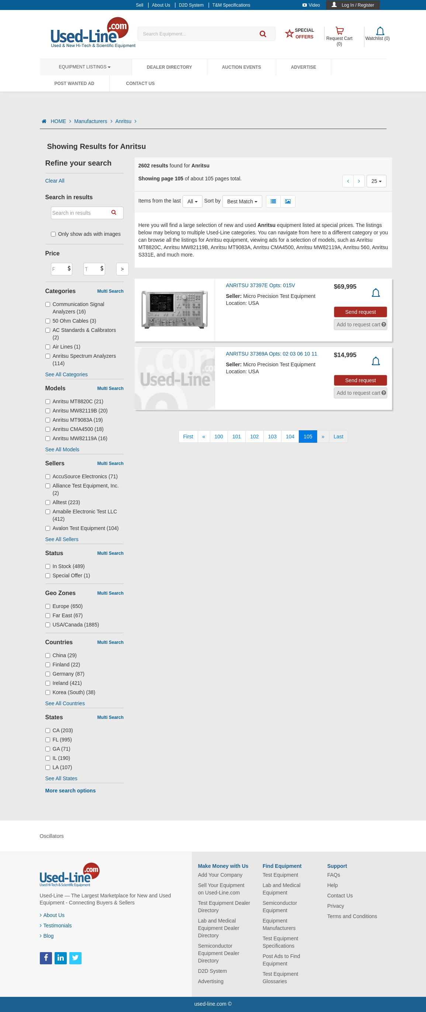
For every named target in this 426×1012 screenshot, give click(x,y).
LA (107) (58, 767)
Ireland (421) (63, 683)
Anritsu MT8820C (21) (74, 401)
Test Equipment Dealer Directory (224, 906)
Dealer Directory (169, 67)
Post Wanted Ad (74, 83)
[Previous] (204, 436)
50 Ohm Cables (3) (70, 321)
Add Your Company (220, 875)
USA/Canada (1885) (72, 625)
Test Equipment (280, 875)
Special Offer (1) (67, 575)
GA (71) (57, 749)
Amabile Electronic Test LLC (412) (81, 515)
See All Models (62, 449)
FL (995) (58, 740)
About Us (52, 915)
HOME (61, 121)
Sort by (212, 201)
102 (254, 436)
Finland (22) (62, 665)
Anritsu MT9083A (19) (74, 420)
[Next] (323, 436)
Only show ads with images (86, 234)
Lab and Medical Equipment (282, 889)
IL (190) (57, 758)
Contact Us (140, 83)
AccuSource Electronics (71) (81, 476)
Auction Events (241, 67)
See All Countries (65, 703)
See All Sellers (62, 539)
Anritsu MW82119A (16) (76, 438)
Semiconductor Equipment (280, 906)
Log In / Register (358, 5)
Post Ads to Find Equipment (281, 960)
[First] (188, 436)
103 (272, 436)
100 (219, 436)
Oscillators (52, 836)
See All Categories (66, 374)
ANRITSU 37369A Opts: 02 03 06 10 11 (272, 354)
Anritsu (125, 121)
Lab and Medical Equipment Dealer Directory (218, 928)
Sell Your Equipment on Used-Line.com (221, 889)
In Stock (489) (65, 566)
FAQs (333, 875)
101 (236, 436)
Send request (360, 312)
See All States (61, 778)
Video (311, 5)
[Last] (338, 436)
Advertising (211, 981)
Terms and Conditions (352, 916)
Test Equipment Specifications (280, 942)
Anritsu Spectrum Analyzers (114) (80, 359)
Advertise (303, 67)
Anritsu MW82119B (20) (76, 411)
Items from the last (159, 201)
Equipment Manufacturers (279, 924)
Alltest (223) (62, 502)
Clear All (55, 181)
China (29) (61, 655)
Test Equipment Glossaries (280, 977)
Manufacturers (93, 121)
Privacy (335, 906)
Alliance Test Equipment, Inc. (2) (82, 489)
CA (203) (59, 730)
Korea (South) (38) (70, 692)
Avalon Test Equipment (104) (82, 528)
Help (332, 885)
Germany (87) (64, 674)
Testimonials (56, 925)
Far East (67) (64, 615)
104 (290, 436)
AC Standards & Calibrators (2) (80, 333)
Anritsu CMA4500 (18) (74, 429)
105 (308, 436)
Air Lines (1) (63, 347)
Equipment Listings (85, 66)
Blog (47, 936)
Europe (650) (64, 606)
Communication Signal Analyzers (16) (74, 308)
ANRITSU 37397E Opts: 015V (260, 285)
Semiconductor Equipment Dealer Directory (218, 953)
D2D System (212, 971)
